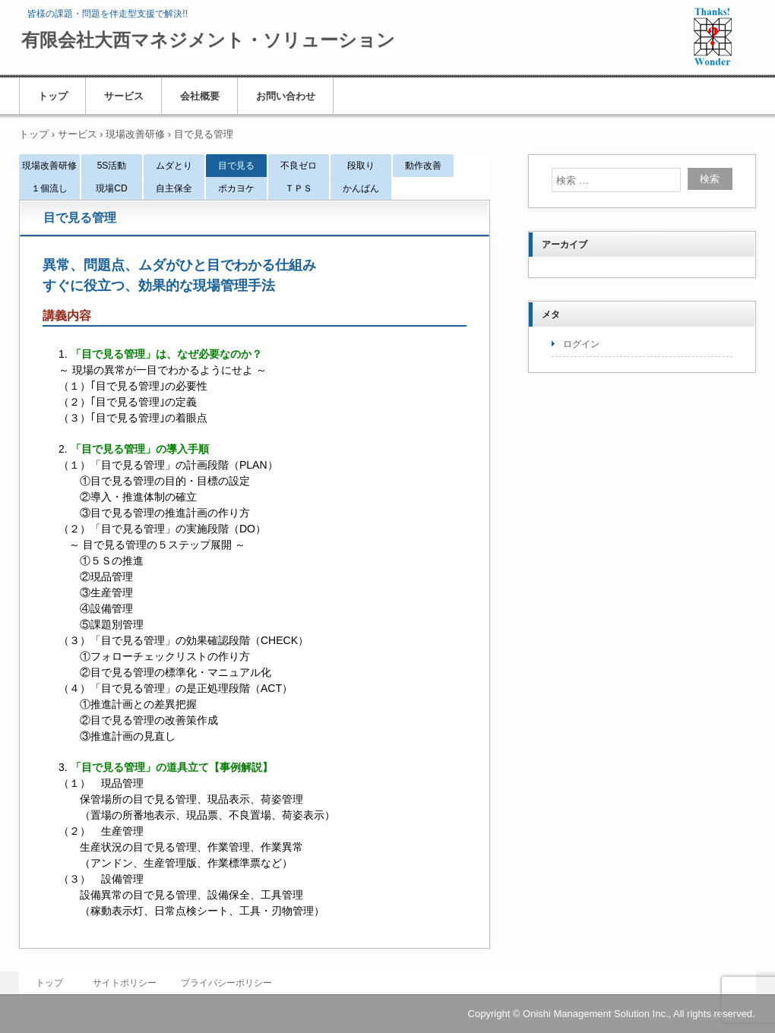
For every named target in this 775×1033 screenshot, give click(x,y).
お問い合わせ (285, 96)
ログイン (581, 344)
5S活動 (112, 165)
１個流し (49, 188)
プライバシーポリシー (226, 983)
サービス (124, 96)
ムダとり (174, 165)
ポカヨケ (236, 188)
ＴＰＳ (298, 188)
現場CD (111, 188)
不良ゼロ (298, 165)
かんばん (361, 188)
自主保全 (174, 188)
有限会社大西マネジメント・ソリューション (208, 40)
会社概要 (200, 96)
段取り (361, 165)
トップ (53, 96)
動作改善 (423, 165)
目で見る (236, 165)
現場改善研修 (49, 165)
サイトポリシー (125, 983)
